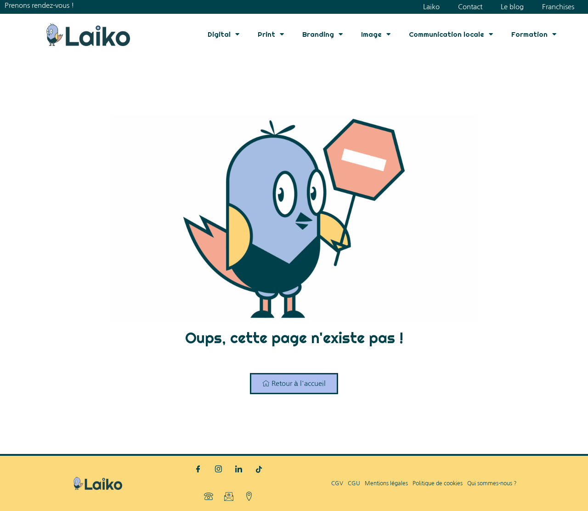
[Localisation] (249, 497)
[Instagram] (219, 470)
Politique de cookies (438, 483)
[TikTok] (259, 470)
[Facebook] (198, 470)
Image (375, 34)
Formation (533, 34)
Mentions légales (386, 483)
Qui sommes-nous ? (492, 483)
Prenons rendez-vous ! (39, 5)
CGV (337, 483)
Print (271, 34)
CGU (354, 483)
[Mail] (229, 497)
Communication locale (451, 34)
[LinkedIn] (239, 470)
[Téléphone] (208, 497)
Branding (322, 34)
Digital (223, 34)
